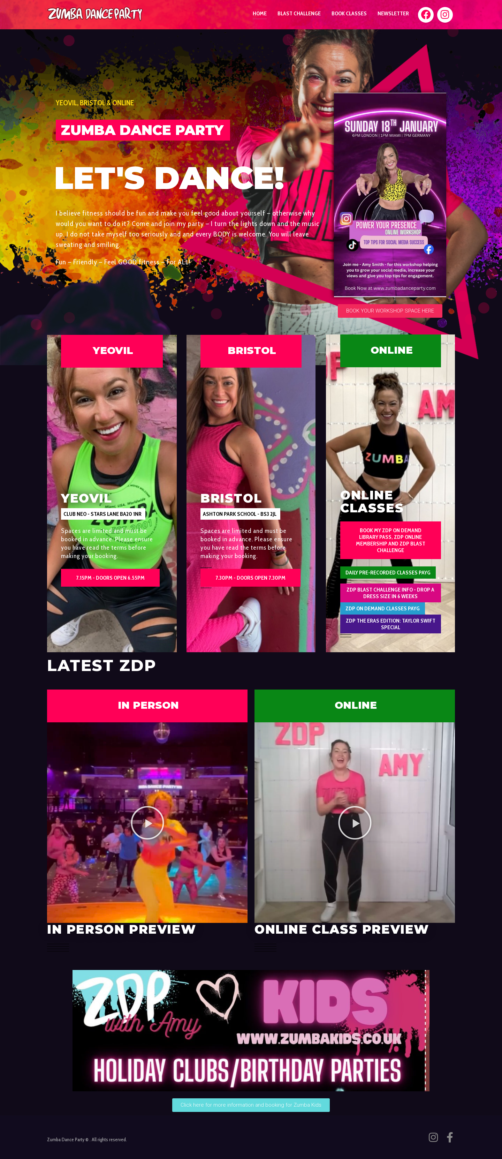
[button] (103, 514)
